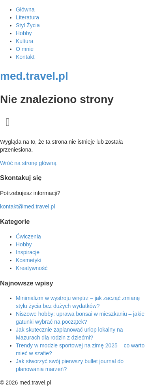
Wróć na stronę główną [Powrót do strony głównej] (28, 163)
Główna (25, 9)
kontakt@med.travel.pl (27, 206)
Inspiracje (27, 252)
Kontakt (25, 57)
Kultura (24, 41)
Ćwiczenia (28, 236)
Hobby (24, 33)
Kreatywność (31, 268)
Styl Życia (28, 25)
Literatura (27, 17)
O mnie (25, 49)
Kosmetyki (28, 260)
